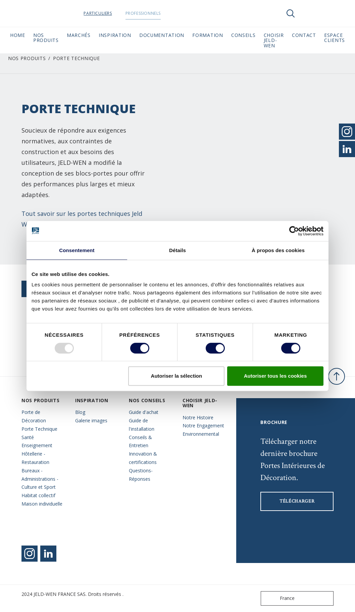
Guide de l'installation (141, 424)
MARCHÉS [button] (79, 35)
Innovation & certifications (143, 458)
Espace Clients (334, 37)
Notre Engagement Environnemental (203, 429)
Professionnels (160, 13)
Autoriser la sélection (176, 376)
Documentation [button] (161, 35)
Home (17, 35)
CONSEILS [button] (243, 35)
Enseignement (36, 445)
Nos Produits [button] (46, 37)
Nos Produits (27, 58)
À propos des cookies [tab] (278, 250)
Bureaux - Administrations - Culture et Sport (39, 478)
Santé (27, 437)
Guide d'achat (143, 412)
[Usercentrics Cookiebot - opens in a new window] (294, 231)
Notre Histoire (198, 417)
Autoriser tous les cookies (275, 376)
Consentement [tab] (76, 250)
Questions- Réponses (141, 474)
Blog (80, 412)
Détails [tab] (177, 250)
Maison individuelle (41, 504)
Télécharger (297, 501)
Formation (207, 35)
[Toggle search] (291, 13)
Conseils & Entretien (140, 441)
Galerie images (91, 420)
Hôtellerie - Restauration (35, 458)
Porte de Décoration (33, 416)
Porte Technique (39, 429)
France (279, 598)
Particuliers (115, 13)
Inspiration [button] (115, 35)
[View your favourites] (311, 13)
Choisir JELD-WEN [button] (274, 40)
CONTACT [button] (304, 35)
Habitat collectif (38, 495)
